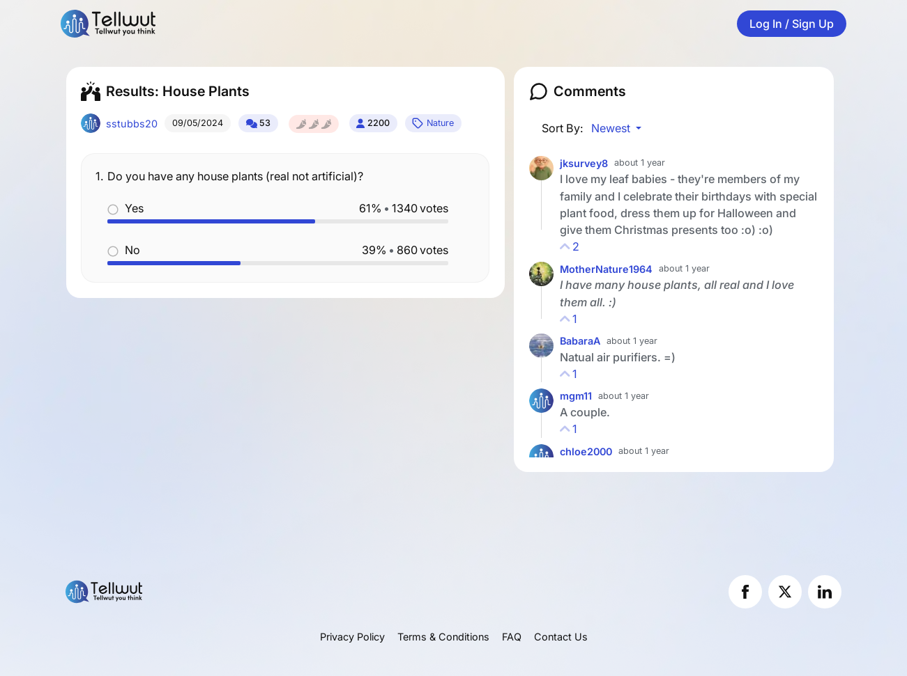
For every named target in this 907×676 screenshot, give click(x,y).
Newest (612, 128)
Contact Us (561, 637)
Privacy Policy (352, 637)
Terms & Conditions (443, 637)
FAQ (511, 637)
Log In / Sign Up (791, 24)
